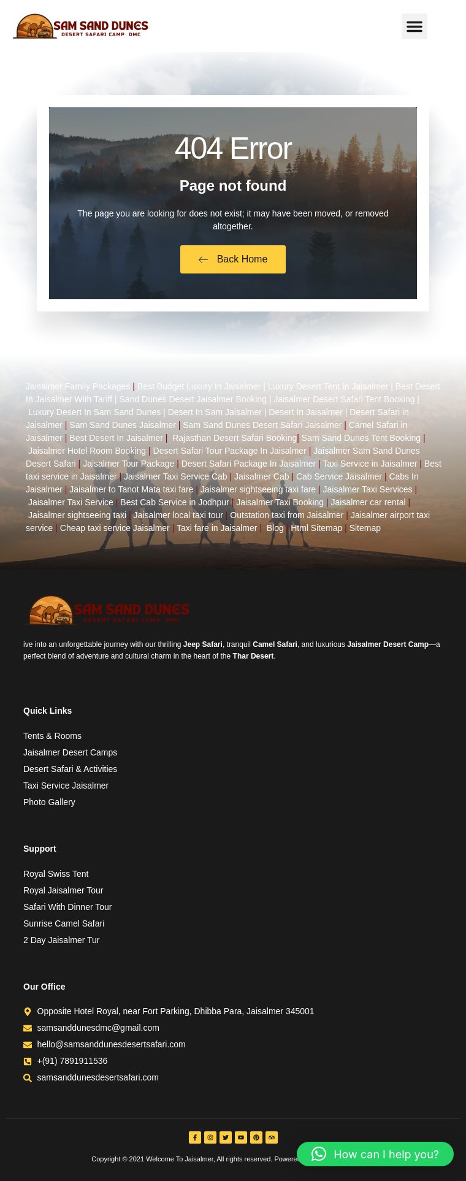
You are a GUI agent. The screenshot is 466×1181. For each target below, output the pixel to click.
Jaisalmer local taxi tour (178, 515)
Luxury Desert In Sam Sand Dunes (94, 412)
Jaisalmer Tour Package (128, 463)
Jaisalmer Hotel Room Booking (87, 451)
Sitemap (365, 528)
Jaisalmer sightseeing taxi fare (258, 489)
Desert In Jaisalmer (306, 412)
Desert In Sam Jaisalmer (215, 412)
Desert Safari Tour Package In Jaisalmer (230, 451)
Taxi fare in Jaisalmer (217, 528)
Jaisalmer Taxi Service (70, 502)
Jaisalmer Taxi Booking (280, 502)
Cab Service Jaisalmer (339, 476)
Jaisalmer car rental (368, 502)
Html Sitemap (316, 528)
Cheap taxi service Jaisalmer (115, 528)
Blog (275, 528)
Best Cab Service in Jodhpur (174, 502)
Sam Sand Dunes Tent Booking (361, 438)
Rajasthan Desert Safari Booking (234, 438)
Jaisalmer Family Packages (78, 386)
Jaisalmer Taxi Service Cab (175, 476)
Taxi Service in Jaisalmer (370, 463)
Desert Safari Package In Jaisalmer (248, 463)
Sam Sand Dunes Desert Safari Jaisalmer (262, 425)
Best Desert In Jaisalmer (116, 438)
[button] (414, 26)
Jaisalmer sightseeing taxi (77, 515)
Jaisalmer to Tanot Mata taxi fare (131, 489)
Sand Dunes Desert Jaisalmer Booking (193, 399)
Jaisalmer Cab (261, 476)
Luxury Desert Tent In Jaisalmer (328, 386)
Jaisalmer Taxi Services (368, 489)
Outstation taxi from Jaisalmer (286, 515)
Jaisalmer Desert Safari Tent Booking (343, 399)
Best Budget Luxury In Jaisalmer (199, 386)
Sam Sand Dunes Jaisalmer (122, 425)
